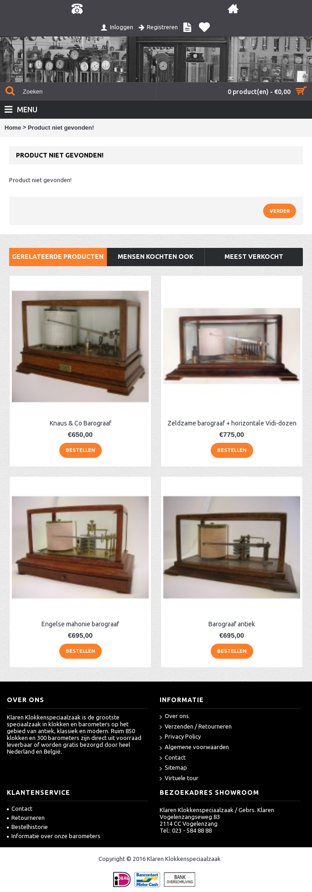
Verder (280, 211)
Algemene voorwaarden (194, 747)
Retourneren (26, 817)
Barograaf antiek (231, 624)
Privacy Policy (180, 737)
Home (13, 127)
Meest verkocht (253, 256)
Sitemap (173, 768)
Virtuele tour (179, 778)
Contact (173, 758)
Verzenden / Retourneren (196, 727)
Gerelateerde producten (58, 256)
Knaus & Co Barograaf (80, 423)
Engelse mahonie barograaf (80, 624)
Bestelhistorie (27, 827)
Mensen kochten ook (155, 256)
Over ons (174, 716)
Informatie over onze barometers (53, 836)
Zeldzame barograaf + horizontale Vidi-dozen (231, 423)
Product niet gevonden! (61, 127)
